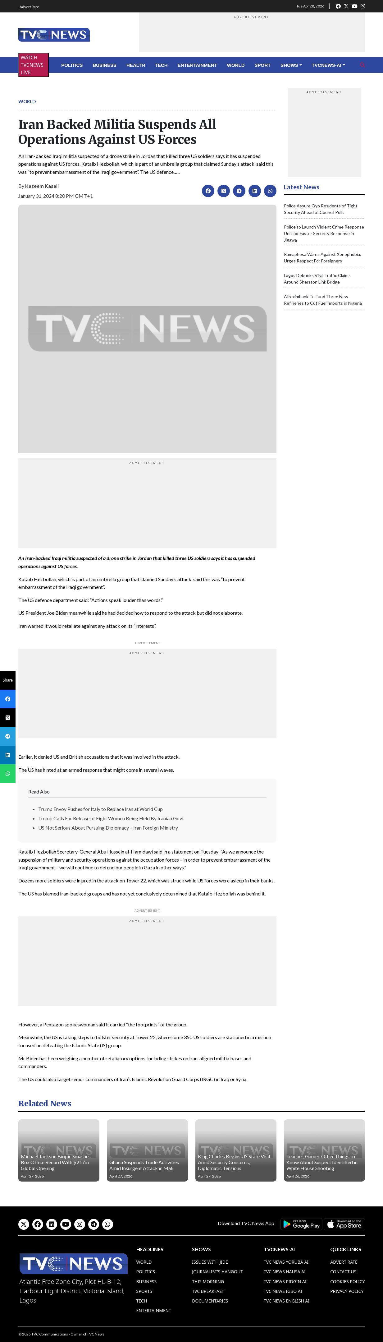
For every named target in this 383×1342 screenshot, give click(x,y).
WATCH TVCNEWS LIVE (32, 65)
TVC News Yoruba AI (286, 1262)
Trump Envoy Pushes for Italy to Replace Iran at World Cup (100, 809)
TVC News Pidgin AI (285, 1281)
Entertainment (197, 65)
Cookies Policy (347, 1281)
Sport (263, 65)
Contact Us (343, 1272)
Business (104, 65)
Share (8, 680)
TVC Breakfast (208, 1291)
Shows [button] (289, 65)
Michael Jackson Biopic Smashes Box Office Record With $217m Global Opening (56, 1162)
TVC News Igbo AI (283, 1291)
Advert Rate (29, 6)
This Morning (208, 1281)
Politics (72, 65)
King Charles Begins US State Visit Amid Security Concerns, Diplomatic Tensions (234, 1162)
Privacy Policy (346, 1291)
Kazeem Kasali (42, 186)
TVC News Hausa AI (285, 1272)
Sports (144, 1291)
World (236, 65)
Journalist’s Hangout (217, 1272)
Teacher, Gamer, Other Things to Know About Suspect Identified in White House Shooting (322, 1162)
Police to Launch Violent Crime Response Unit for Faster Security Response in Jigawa (324, 233)
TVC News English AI (286, 1301)
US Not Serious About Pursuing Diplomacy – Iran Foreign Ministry (108, 828)
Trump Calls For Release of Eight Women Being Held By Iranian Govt (111, 818)
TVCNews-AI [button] (326, 65)
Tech (161, 65)
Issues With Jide (210, 1262)
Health (135, 65)
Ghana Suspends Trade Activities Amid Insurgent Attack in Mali (144, 1165)
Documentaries (210, 1301)
